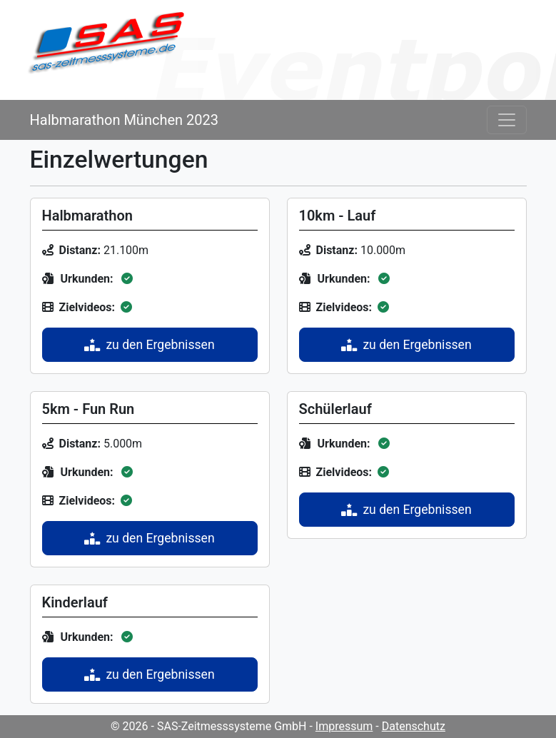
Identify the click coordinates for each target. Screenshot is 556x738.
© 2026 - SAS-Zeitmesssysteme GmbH (208, 726)
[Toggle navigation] (507, 120)
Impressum (344, 726)
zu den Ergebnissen (149, 345)
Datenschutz (413, 726)
